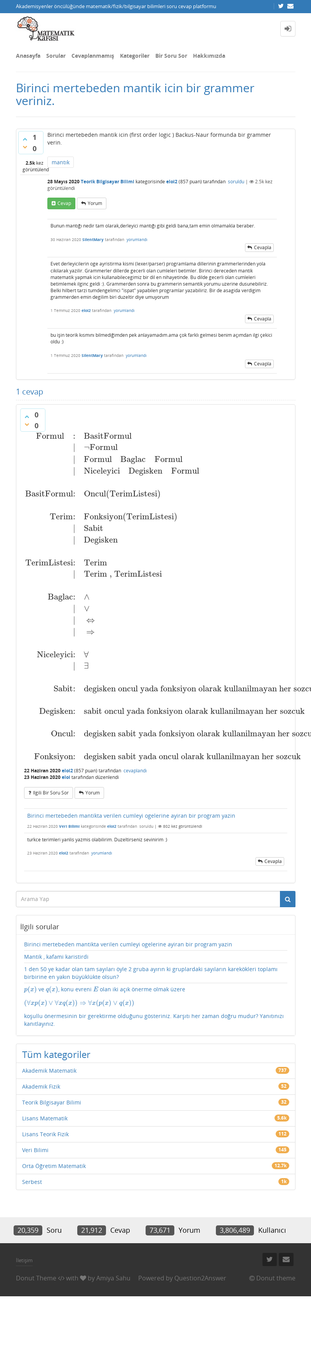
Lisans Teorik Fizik (45, 1134)
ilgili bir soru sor (51, 792)
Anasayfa (28, 55)
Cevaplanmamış (92, 55)
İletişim (24, 1260)
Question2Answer (200, 1278)
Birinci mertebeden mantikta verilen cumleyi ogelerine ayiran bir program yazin (131, 815)
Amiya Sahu (113, 1278)
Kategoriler (134, 55)
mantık (60, 162)
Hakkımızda (209, 55)
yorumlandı (137, 239)
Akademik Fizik (41, 1086)
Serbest (32, 1181)
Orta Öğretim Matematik (54, 1166)
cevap (64, 203)
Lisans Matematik (45, 1118)
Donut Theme (36, 1278)
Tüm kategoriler (56, 1054)
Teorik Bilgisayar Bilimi (107, 181)
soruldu (236, 181)
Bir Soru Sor (171, 55)
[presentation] (30, 989)
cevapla (262, 247)
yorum (95, 203)
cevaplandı (135, 770)
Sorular (56, 55)
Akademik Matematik (49, 1070)
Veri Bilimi (69, 826)
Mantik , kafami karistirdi (56, 956)
